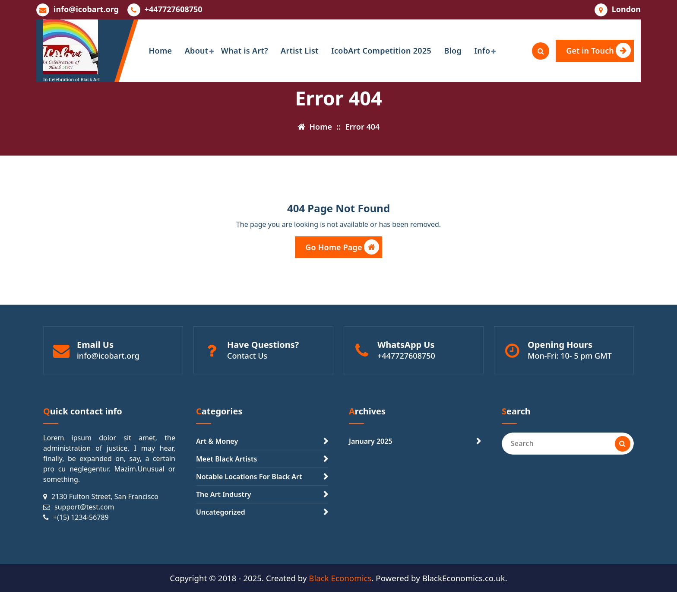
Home (160, 50)
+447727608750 (173, 9)
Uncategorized (220, 512)
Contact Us (247, 355)
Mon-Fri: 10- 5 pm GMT (570, 355)
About (197, 50)
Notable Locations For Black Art (249, 476)
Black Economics (340, 578)
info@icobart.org (86, 9)
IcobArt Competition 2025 (381, 50)
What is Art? (244, 50)
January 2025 (370, 441)
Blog (453, 50)
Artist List (300, 50)
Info (482, 50)
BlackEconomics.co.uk (463, 578)
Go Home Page (342, 247)
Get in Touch (598, 50)
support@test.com (84, 507)
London (626, 9)
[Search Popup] (540, 51)
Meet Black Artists (226, 459)
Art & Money (217, 441)
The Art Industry (223, 494)
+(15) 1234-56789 (81, 517)
